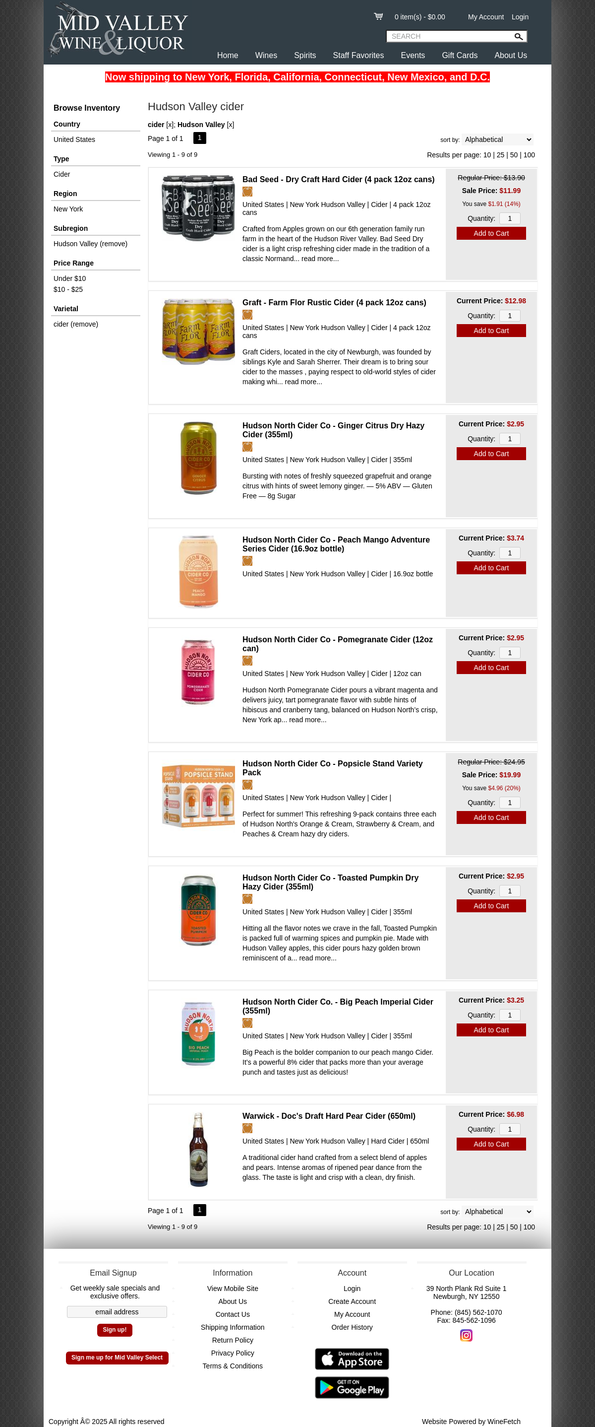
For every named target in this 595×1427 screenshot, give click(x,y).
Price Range (74, 263)
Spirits (305, 55)
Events (413, 55)
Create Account (352, 1301)
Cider (62, 174)
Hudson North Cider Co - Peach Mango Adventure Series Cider (336, 544)
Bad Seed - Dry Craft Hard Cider (338, 179)
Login (520, 17)
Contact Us (233, 1314)
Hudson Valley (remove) (90, 244)
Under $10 (70, 278)
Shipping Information (232, 1327)
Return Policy (232, 1340)
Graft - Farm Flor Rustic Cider (334, 302)
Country (67, 124)
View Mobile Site (232, 1288)
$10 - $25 (68, 289)
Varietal (66, 309)
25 (501, 155)
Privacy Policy (232, 1353)
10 (487, 155)
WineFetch (504, 1422)
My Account (486, 17)
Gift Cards (459, 55)
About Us (510, 55)
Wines (266, 55)
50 (514, 155)
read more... (320, 259)
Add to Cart (491, 233)
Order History (352, 1327)
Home (227, 55)
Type (61, 159)
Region (65, 194)
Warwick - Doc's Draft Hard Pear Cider (329, 1116)
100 (529, 155)
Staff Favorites (358, 55)
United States (74, 139)
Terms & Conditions (233, 1366)
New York (68, 209)
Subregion (71, 228)
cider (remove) (76, 324)
